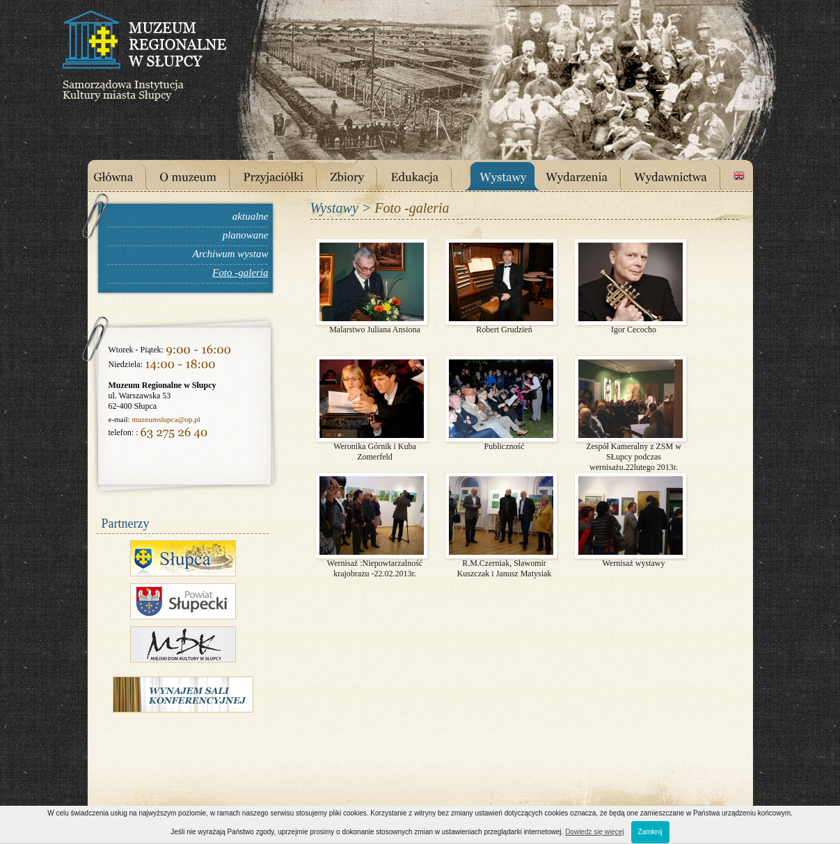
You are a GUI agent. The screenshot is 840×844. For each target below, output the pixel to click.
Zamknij (650, 832)
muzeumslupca (154, 419)
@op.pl (188, 419)
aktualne (250, 216)
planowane (246, 235)
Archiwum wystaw (230, 253)
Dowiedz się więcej (594, 832)
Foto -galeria (240, 272)
